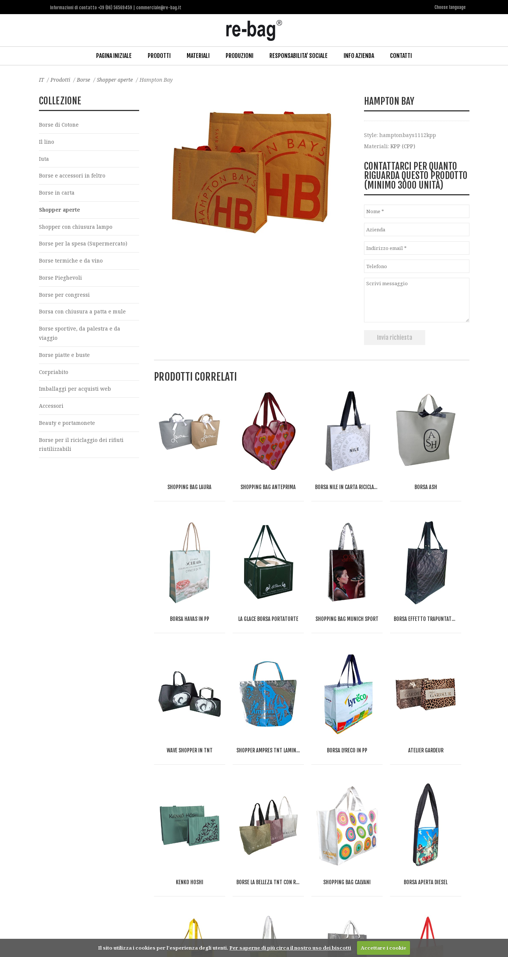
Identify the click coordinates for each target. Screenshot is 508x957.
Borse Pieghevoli (60, 278)
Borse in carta (57, 192)
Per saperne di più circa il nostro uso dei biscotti (290, 947)
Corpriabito (54, 373)
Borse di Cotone (59, 124)
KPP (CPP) (403, 145)
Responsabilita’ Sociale (298, 55)
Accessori (51, 408)
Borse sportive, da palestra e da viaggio (79, 335)
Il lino (47, 141)
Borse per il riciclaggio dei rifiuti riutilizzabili (81, 447)
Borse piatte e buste (64, 356)
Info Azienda (359, 55)
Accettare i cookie (383, 947)
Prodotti (159, 55)
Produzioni (239, 55)
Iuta (44, 158)
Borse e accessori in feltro (72, 175)
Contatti (401, 55)
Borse (85, 79)
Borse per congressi (64, 295)
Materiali (198, 55)
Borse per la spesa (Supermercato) (83, 244)
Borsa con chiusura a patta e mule (83, 313)
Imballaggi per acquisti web (75, 390)
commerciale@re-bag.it (237, 927)
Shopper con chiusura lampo (76, 227)
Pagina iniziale (114, 55)
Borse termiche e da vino (71, 261)
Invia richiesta (394, 337)
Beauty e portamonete (67, 425)
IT (41, 79)
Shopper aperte (116, 79)
